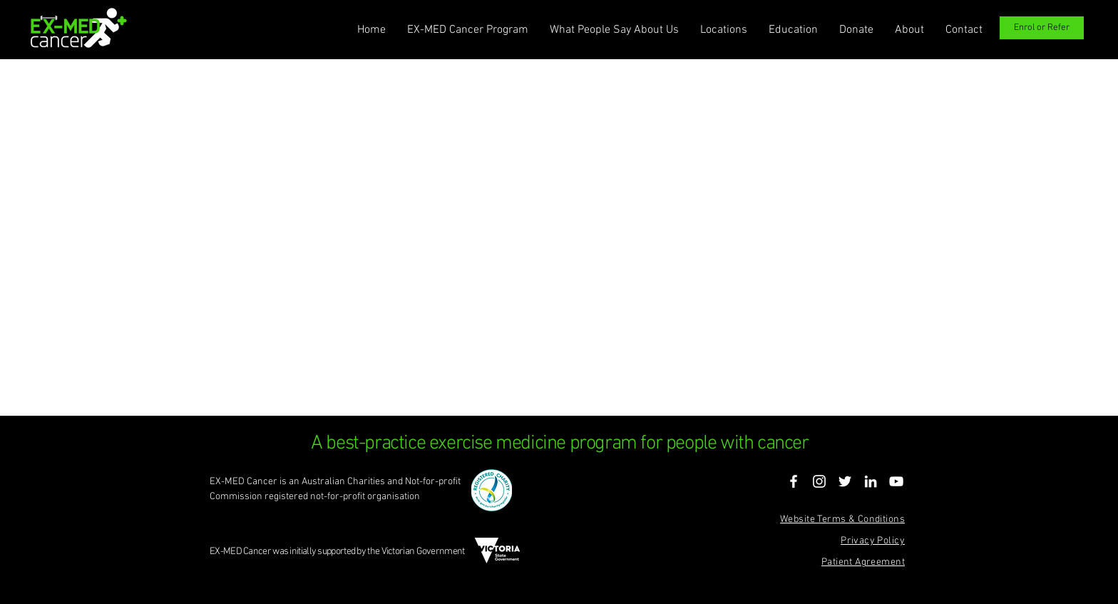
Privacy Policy (873, 541)
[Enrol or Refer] (1042, 27)
